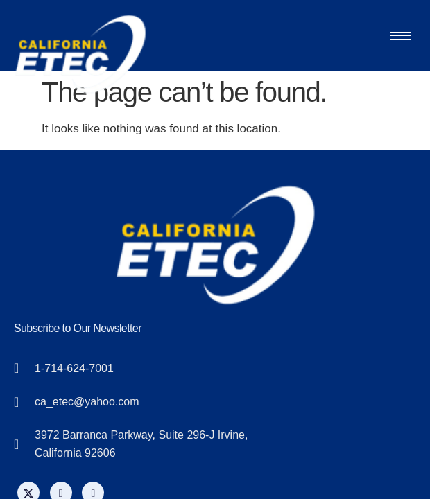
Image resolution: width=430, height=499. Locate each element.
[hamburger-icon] (400, 35)
